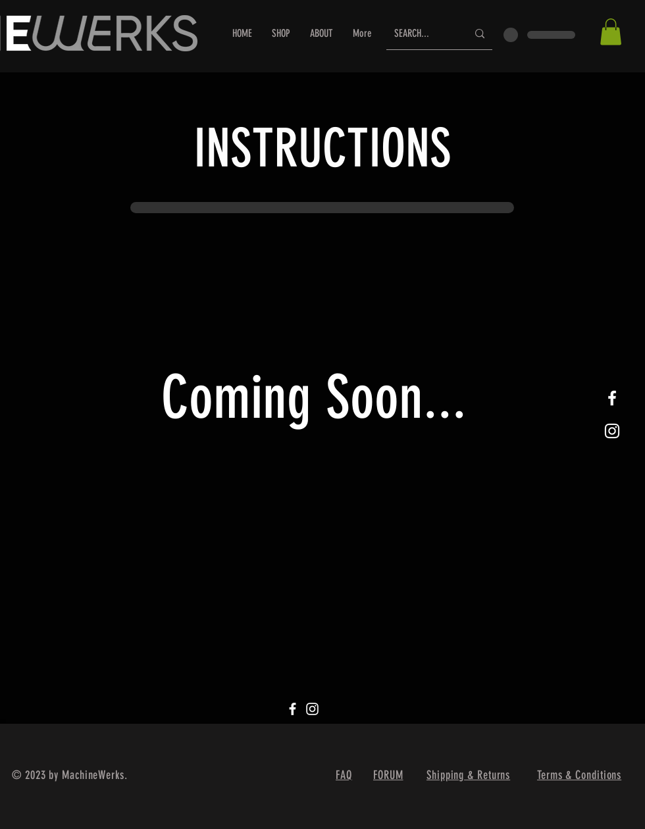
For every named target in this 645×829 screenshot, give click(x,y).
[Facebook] (292, 709)
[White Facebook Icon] (612, 398)
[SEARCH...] (421, 33)
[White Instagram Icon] (612, 431)
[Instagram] (312, 709)
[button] (611, 31)
